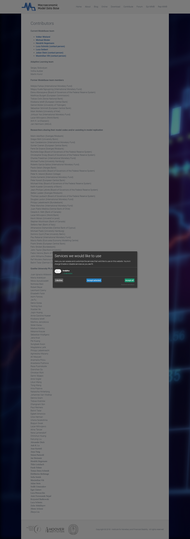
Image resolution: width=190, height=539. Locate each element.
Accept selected (94, 280)
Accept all (129, 280)
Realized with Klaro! (127, 285)
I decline (59, 280)
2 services (67, 273)
